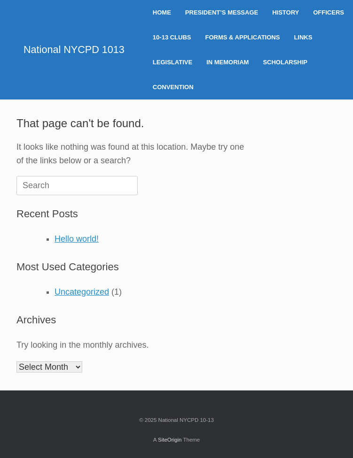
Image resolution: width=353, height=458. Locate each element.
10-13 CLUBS (172, 37)
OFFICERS (328, 12)
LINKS (303, 37)
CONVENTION (173, 87)
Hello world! (77, 239)
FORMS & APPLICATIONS (242, 37)
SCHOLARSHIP (285, 62)
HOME (162, 12)
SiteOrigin (170, 440)
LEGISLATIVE (172, 62)
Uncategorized (82, 292)
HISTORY (285, 12)
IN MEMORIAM (227, 62)
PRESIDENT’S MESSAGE (221, 12)
